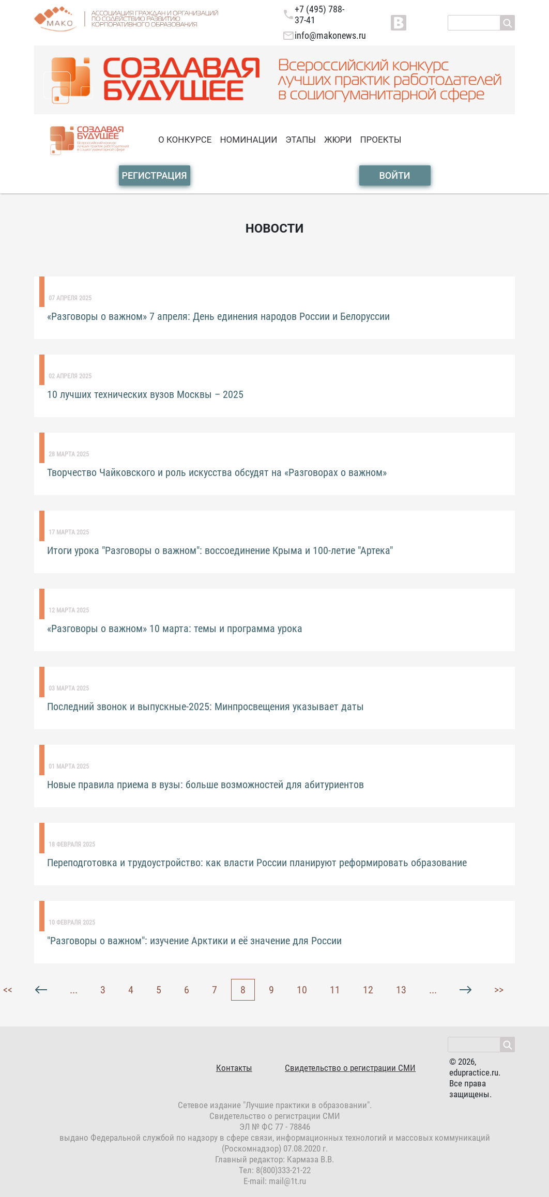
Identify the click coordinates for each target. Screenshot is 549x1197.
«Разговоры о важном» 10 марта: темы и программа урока (174, 628)
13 (401, 990)
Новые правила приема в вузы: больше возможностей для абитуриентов (205, 784)
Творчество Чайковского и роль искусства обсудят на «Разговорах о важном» (217, 472)
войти (394, 175)
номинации (248, 139)
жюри (338, 139)
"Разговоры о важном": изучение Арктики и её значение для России (194, 940)
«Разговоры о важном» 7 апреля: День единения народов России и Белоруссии (218, 316)
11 (335, 990)
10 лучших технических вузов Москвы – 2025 (145, 394)
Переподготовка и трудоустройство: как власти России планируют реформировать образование (257, 862)
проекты (380, 139)
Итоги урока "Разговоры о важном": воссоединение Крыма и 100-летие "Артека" (220, 550)
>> (499, 990)
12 (368, 990)
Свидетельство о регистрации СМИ (350, 1068)
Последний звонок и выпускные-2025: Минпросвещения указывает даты (205, 706)
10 (302, 990)
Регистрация (154, 175)
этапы (300, 139)
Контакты (234, 1068)
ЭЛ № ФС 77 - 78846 (274, 1127)
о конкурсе (184, 139)
